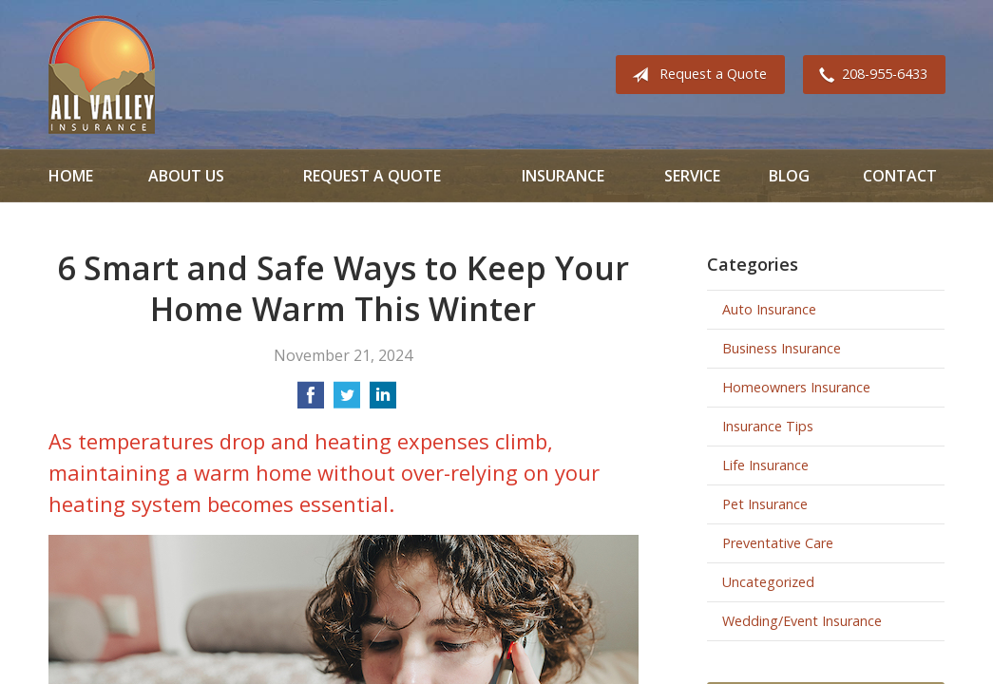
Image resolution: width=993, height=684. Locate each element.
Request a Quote (695, 75)
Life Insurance (765, 465)
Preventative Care (777, 543)
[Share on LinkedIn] (383, 400)
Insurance (563, 175)
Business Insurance (781, 348)
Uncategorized (768, 582)
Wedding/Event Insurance (802, 621)
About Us (186, 175)
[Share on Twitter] (347, 400)
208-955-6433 (869, 75)
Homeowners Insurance (796, 387)
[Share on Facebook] (310, 400)
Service (692, 175)
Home (70, 175)
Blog (789, 175)
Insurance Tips (767, 426)
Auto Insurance (769, 309)
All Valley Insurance (101, 74)
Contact (900, 175)
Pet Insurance (765, 504)
